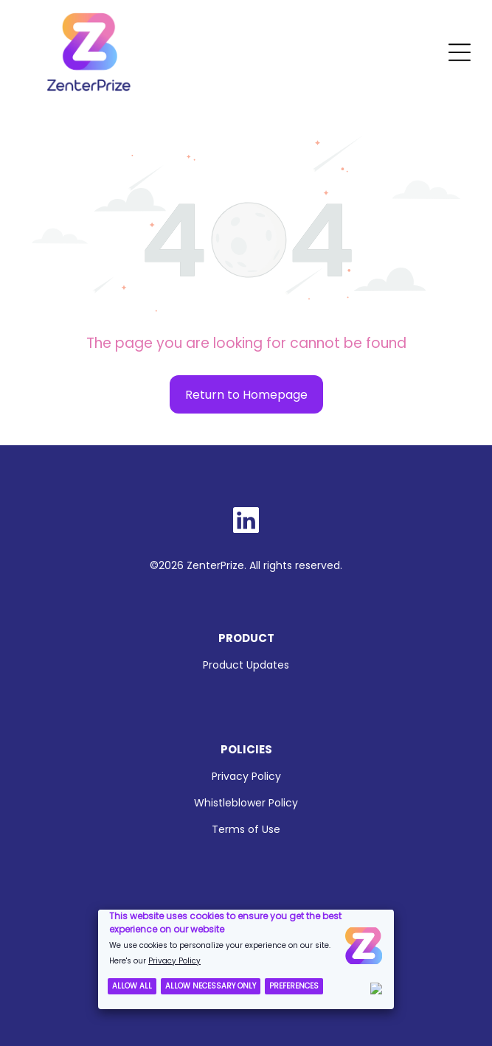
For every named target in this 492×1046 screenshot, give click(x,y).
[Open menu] (459, 52)
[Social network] (246, 522)
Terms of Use (246, 829)
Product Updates (246, 665)
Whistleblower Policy (246, 802)
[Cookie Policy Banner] (245, 959)
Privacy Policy (246, 776)
